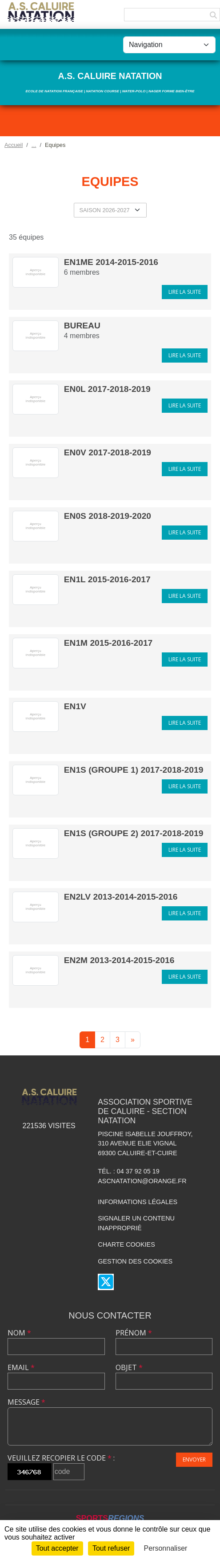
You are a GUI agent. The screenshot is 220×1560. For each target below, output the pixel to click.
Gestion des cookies (135, 1261)
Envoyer (194, 1459)
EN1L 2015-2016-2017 (107, 579)
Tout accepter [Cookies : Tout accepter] (57, 1548)
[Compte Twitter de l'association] (106, 1282)
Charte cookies (126, 1244)
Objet (129, 1367)
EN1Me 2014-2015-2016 (111, 262)
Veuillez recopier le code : (61, 1458)
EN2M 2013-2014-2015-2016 (119, 960)
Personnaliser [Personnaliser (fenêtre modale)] (166, 1548)
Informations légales (137, 1201)
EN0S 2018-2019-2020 (107, 516)
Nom (19, 1333)
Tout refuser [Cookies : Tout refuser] (111, 1548)
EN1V (75, 706)
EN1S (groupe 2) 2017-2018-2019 (134, 833)
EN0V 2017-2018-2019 (107, 452)
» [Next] (133, 1039)
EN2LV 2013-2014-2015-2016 (121, 896)
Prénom (134, 1333)
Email (21, 1367)
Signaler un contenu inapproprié (136, 1223)
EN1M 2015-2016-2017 (108, 643)
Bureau (82, 325)
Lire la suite (184, 292)
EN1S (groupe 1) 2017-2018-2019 (134, 769)
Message (26, 1402)
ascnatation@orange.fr (142, 1181)
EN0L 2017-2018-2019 (107, 389)
